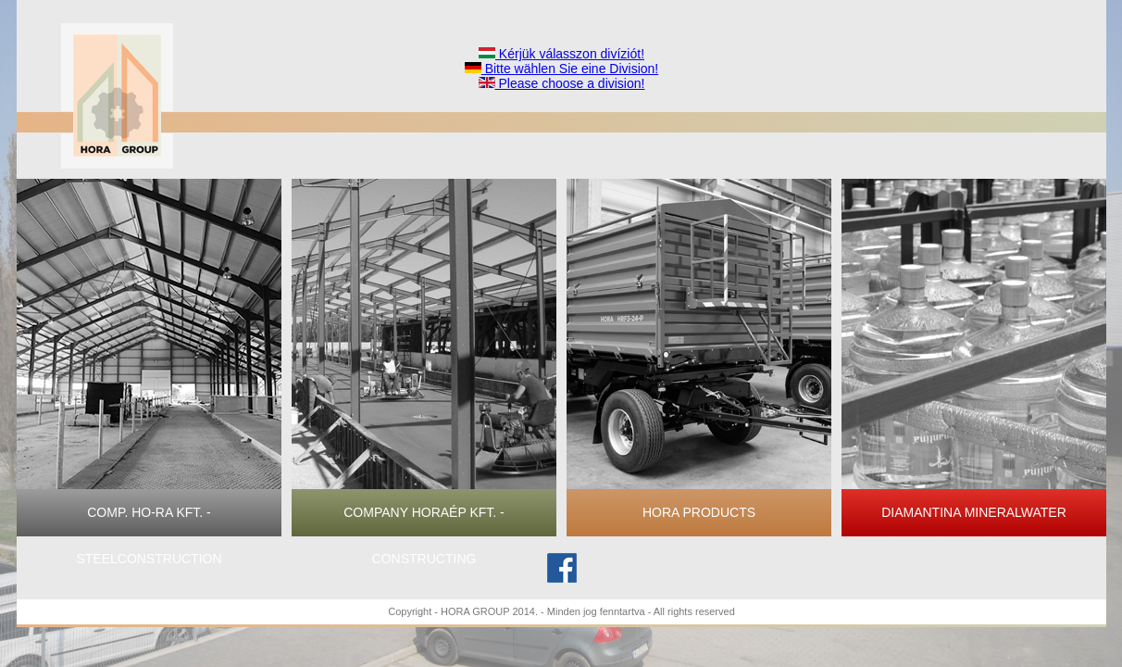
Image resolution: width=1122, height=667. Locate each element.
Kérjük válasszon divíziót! (561, 53)
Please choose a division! (562, 83)
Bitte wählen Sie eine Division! (561, 68)
